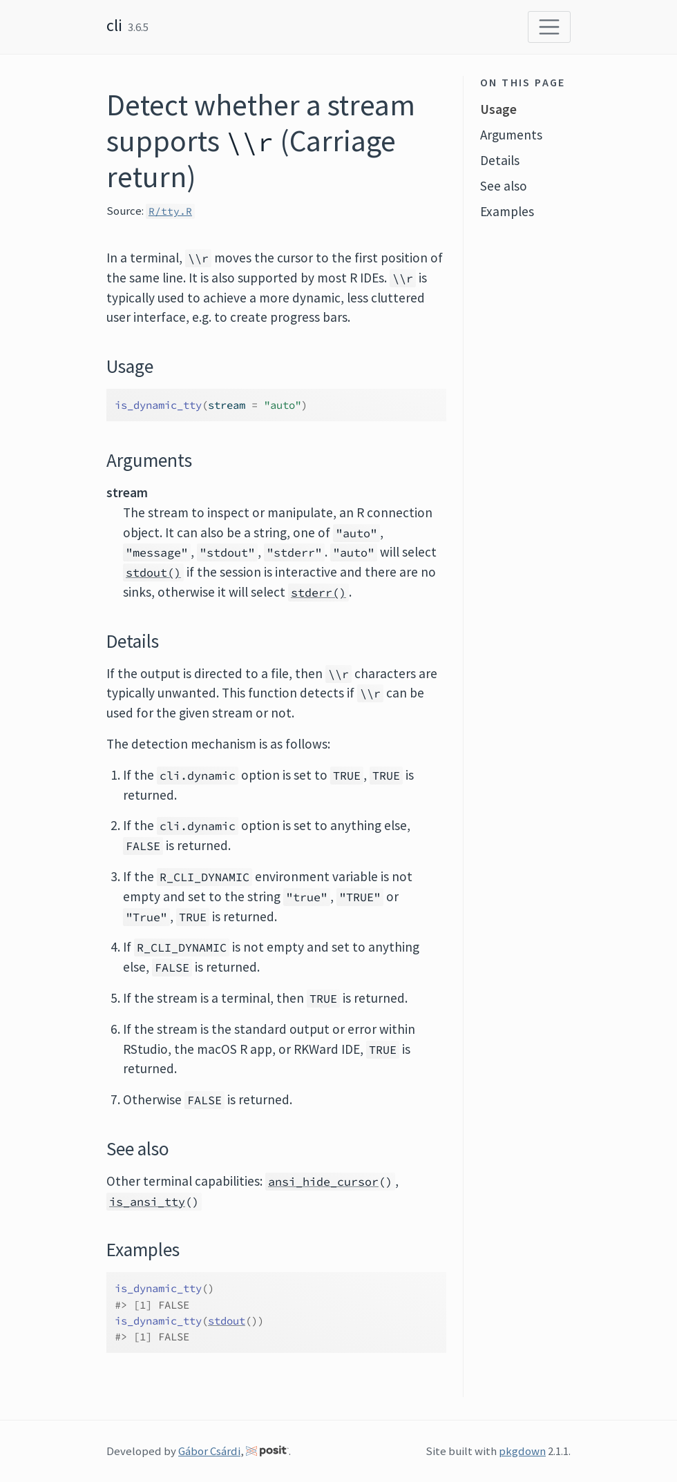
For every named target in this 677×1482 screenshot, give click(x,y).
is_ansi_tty (147, 1201)
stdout (226, 1320)
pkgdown (522, 1451)
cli (114, 25)
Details (499, 160)
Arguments (511, 134)
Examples (507, 211)
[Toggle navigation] (549, 27)
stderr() (318, 592)
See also (503, 185)
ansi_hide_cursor (323, 1181)
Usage (498, 109)
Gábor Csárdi (209, 1451)
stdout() (153, 572)
